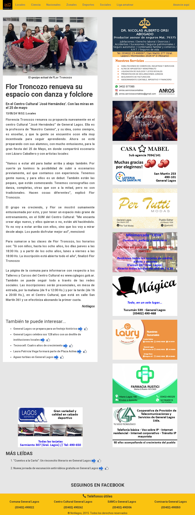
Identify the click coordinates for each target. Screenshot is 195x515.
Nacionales (53, 4)
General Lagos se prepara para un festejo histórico (48, 328)
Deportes (88, 4)
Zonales (71, 4)
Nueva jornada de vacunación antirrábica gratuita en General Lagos (58, 468)
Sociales (105, 4)
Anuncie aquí (181, 4)
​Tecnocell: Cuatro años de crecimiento (40, 345)
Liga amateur (125, 4)
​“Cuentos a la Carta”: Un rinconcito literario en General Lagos (55, 460)
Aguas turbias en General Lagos (36, 357)
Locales (20, 4)
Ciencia (36, 4)
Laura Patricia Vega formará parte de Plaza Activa (47, 351)
